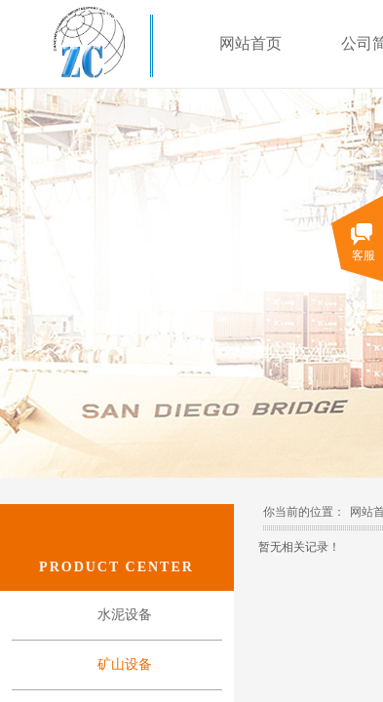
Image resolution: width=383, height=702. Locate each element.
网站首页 (250, 43)
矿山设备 (124, 664)
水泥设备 (124, 614)
